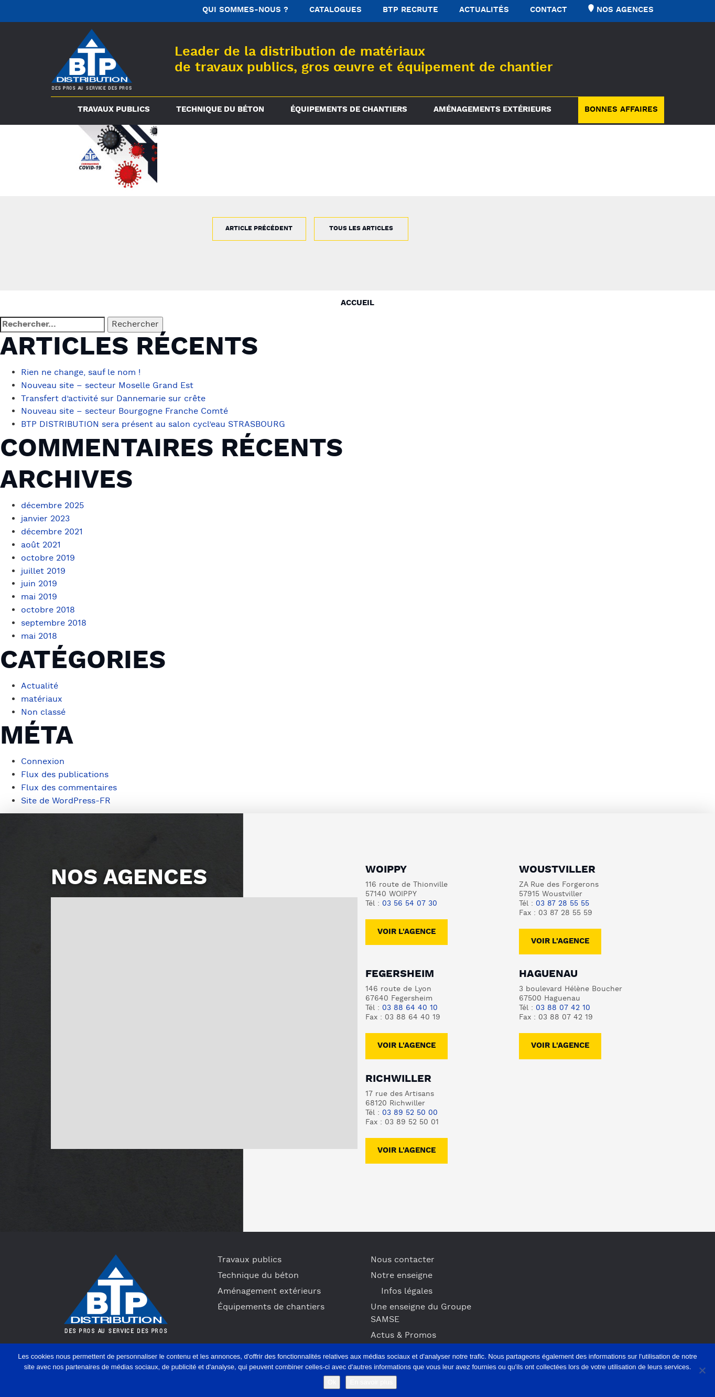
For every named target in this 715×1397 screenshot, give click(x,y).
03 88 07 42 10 (563, 998)
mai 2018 (39, 630)
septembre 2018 (53, 617)
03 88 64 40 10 (410, 998)
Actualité (39, 679)
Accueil (357, 303)
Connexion (42, 753)
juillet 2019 (43, 567)
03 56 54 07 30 (409, 893)
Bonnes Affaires (621, 109)
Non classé (43, 704)
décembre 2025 (52, 504)
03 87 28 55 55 (562, 893)
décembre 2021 (52, 529)
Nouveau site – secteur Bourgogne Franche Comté (124, 410)
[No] (702, 1370)
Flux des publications (65, 766)
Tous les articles (361, 228)
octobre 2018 (48, 604)
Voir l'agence (406, 921)
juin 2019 (39, 579)
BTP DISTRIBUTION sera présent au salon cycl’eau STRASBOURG (153, 423)
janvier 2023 (45, 516)
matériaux (41, 691)
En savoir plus (371, 1382)
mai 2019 (39, 592)
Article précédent (258, 228)
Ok (332, 1382)
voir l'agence (560, 931)
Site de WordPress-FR (66, 791)
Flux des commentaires (69, 779)
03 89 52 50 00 (410, 1103)
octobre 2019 (48, 554)
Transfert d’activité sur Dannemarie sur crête (113, 398)
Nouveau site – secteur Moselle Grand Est (107, 385)
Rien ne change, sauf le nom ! (80, 373)
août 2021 (41, 541)
